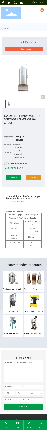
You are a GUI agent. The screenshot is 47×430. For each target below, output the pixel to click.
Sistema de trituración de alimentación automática (34, 334)
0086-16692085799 (13, 167)
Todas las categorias (24, 49)
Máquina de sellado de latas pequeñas (34, 312)
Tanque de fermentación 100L (33, 290)
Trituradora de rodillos (13, 333)
